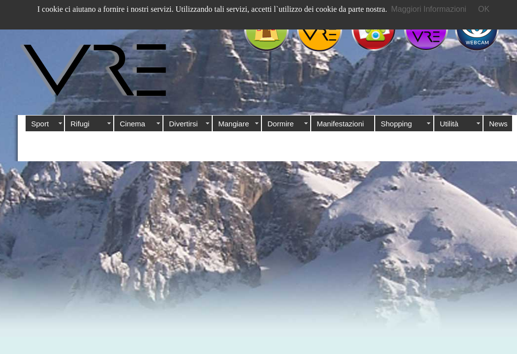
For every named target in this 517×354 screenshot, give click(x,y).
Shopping (396, 123)
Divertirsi (183, 123)
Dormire (280, 123)
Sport (40, 123)
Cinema (132, 123)
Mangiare (233, 123)
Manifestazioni (340, 123)
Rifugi (79, 123)
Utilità (449, 123)
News (498, 123)
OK (483, 9)
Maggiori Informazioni (428, 9)
